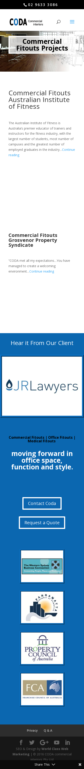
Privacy (32, 730)
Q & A (48, 730)
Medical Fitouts (42, 441)
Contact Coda (42, 503)
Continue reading (41, 271)
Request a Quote (42, 523)
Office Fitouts (60, 437)
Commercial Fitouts (26, 437)
